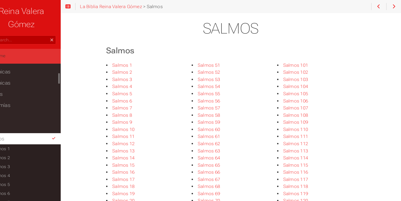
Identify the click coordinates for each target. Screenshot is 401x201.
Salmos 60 (220, 129)
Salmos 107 (307, 108)
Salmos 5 (133, 93)
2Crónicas (16, 70)
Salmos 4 (133, 86)
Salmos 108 (307, 115)
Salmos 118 (307, 186)
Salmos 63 (220, 151)
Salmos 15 (135, 165)
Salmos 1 (133, 65)
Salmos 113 (307, 151)
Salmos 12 (135, 143)
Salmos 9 (133, 122)
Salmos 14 (135, 158)
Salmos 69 (220, 193)
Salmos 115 (307, 165)
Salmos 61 (220, 136)
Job (9, 114)
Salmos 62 (220, 143)
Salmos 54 (220, 86)
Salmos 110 (307, 129)
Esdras (12, 81)
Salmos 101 (307, 65)
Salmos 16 (135, 172)
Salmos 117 (307, 179)
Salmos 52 (220, 72)
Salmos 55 (220, 93)
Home (13, 42)
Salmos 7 (133, 108)
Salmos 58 (220, 115)
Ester (10, 103)
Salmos (41, 125)
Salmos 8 (133, 115)
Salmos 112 (307, 143)
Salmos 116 (307, 172)
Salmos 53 (220, 79)
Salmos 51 (220, 65)
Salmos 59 (220, 122)
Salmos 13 (135, 151)
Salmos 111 (307, 136)
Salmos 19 (135, 193)
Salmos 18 (135, 186)
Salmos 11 (135, 136)
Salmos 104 (307, 86)
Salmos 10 (135, 129)
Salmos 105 (307, 93)
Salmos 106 (307, 101)
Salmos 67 (220, 179)
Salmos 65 (220, 165)
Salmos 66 (220, 172)
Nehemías (16, 92)
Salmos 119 (307, 193)
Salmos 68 (220, 186)
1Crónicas (16, 58)
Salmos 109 (307, 122)
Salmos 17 (135, 179)
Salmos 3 (133, 79)
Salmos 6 (133, 101)
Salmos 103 (307, 79)
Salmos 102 (307, 72)
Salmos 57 (220, 108)
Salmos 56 (220, 101)
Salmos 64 (220, 158)
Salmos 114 (307, 158)
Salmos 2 (133, 72)
